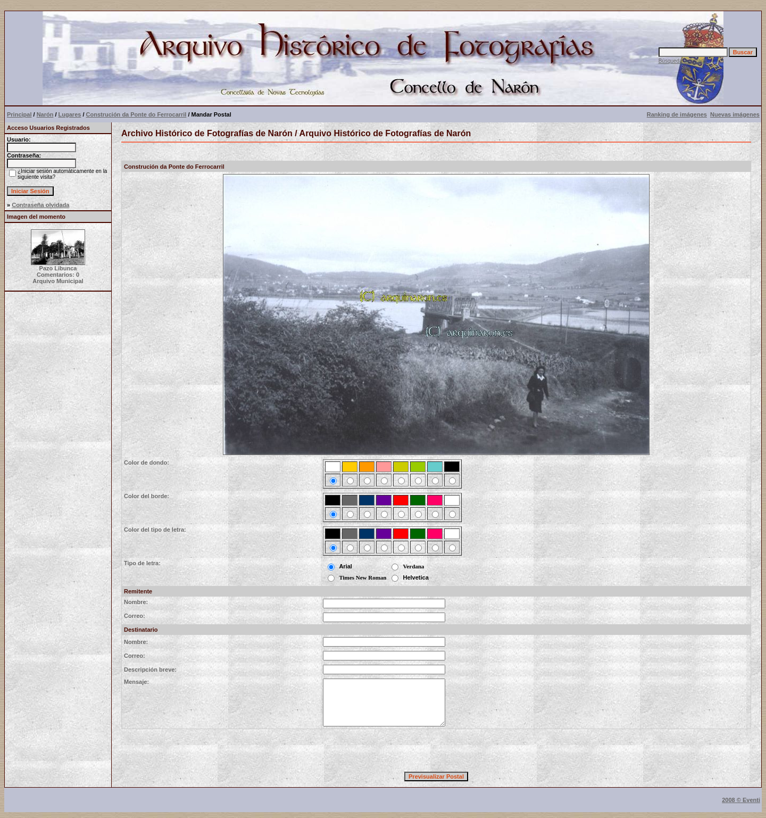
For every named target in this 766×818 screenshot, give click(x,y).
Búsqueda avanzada (683, 61)
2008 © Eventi (741, 800)
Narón (45, 114)
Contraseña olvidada (40, 205)
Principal (19, 114)
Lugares (70, 114)
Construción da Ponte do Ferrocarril (136, 114)
